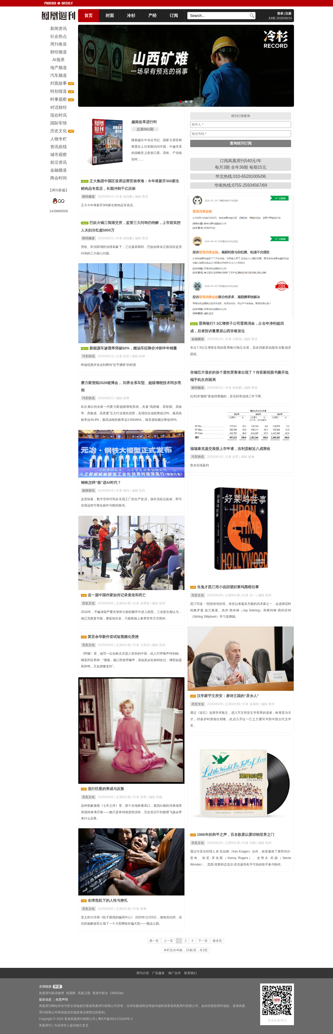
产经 (152, 15)
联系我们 (190, 973)
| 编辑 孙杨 (154, 797)
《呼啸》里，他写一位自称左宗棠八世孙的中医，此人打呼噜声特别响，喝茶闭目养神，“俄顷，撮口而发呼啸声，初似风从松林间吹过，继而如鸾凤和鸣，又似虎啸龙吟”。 (131, 660)
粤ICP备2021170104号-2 (115, 1019)
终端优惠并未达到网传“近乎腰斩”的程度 (108, 365)
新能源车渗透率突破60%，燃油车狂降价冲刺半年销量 (133, 348)
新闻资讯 (88, 490)
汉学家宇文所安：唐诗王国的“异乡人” (228, 696)
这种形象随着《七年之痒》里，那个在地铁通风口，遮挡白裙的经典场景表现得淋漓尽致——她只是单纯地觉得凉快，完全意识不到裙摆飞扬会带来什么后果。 (131, 812)
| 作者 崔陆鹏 (123, 196)
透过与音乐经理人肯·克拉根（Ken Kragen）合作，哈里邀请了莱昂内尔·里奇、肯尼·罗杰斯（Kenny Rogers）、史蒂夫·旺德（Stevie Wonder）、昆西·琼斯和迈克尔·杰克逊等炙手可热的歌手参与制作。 (240, 858)
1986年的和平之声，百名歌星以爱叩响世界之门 (235, 834)
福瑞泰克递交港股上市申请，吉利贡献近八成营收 (230, 449)
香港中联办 (100, 993)
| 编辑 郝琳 (137, 356)
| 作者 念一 (249, 595)
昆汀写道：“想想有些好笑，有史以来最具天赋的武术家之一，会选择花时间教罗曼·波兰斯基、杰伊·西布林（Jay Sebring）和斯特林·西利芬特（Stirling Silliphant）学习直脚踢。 (240, 610)
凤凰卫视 (84, 993)
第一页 (154, 941)
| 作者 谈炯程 (250, 704)
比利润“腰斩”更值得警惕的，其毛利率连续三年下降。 (227, 396)
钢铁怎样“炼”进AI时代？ (101, 482)
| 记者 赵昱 (122, 356)
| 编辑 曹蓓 (140, 196)
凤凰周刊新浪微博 (51, 993)
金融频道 (197, 339)
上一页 (168, 941)
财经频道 (88, 196)
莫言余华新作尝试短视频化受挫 (113, 637)
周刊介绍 (142, 973)
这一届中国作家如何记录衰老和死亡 (117, 595)
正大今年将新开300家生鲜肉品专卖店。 (108, 205)
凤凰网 (70, 993)
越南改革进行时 (144, 122)
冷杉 (131, 15)
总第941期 (145, 129)
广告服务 (158, 973)
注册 (288, 13)
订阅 (174, 15)
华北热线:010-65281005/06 (240, 176)
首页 (88, 15)
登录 (280, 13)
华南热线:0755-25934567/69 (240, 185)
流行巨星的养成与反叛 (106, 789)
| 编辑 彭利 (137, 490)
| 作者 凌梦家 (140, 603)
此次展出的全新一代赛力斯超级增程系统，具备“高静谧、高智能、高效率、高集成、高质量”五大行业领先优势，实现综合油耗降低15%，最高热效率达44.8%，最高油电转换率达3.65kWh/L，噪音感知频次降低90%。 (131, 413)
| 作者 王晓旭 (232, 339)
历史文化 (197, 595)
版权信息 (45, 999)
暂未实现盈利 (199, 465)
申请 (56, 986)
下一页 (203, 941)
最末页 (217, 941)
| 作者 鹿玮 (122, 490)
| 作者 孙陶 (249, 843)
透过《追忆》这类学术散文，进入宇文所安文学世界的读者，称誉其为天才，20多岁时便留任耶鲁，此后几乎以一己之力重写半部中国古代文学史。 (240, 719)
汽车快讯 (88, 356)
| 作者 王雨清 (140, 645)
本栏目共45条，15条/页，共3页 (186, 950)
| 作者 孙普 (139, 797)
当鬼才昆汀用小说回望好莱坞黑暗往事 (228, 587)
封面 (110, 15)
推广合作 (174, 973)
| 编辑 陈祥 (264, 595)
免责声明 (61, 999)
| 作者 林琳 (138, 909)
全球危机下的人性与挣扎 (108, 900)
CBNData (116, 993)
